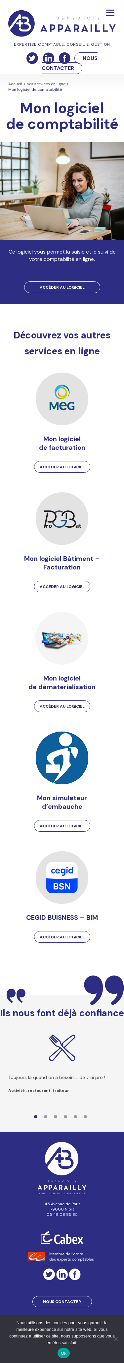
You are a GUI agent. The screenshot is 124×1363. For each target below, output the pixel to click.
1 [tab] (37, 1118)
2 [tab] (47, 1118)
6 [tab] (87, 1118)
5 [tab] (77, 1118)
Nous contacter (62, 1301)
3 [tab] (57, 1118)
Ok (63, 1353)
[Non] (115, 1338)
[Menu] (110, 12)
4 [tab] (67, 1118)
